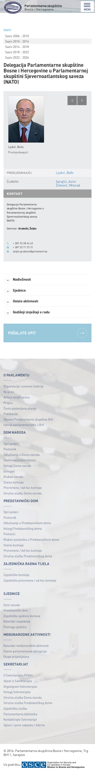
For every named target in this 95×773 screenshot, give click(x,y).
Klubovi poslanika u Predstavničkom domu (31, 539)
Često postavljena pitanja (19, 408)
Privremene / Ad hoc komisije (22, 488)
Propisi (8, 403)
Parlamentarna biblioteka (20, 714)
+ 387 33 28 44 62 (23, 243)
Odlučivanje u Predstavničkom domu (27, 523)
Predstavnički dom (15, 610)
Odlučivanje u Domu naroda (21, 455)
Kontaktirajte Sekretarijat (20, 719)
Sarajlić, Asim (66, 181)
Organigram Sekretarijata (20, 686)
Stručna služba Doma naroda (22, 493)
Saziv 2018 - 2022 (17, 52)
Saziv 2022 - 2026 (17, 57)
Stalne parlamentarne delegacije (25, 651)
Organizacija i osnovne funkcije (23, 386)
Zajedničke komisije (16, 575)
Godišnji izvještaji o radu (27, 312)
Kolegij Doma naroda (17, 466)
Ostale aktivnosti (21, 301)
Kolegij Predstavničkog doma (22, 528)
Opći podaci (10, 444)
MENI (87, 7)
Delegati (9, 471)
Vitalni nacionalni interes (19, 460)
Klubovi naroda (13, 477)
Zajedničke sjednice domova (21, 616)
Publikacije (10, 414)
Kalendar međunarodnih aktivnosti (26, 646)
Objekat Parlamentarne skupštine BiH (28, 419)
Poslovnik (9, 449)
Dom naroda (11, 605)
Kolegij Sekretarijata (17, 692)
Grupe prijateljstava (16, 656)
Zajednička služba (15, 708)
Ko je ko (8, 392)
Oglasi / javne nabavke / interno (24, 725)
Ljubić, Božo (64, 172)
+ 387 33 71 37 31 (23, 247)
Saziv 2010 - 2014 (17, 41)
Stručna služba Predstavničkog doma (27, 556)
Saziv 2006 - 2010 (17, 36)
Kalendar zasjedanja (16, 621)
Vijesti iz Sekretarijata (17, 681)
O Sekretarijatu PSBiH (18, 675)
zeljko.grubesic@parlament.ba (30, 251)
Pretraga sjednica (15, 627)
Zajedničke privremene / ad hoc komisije (29, 580)
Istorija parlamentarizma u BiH (23, 425)
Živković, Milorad (68, 185)
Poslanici (9, 534)
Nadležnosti (17, 280)
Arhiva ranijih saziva (16, 397)
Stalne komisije (13, 482)
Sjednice (15, 291)
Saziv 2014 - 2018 (17, 46)
